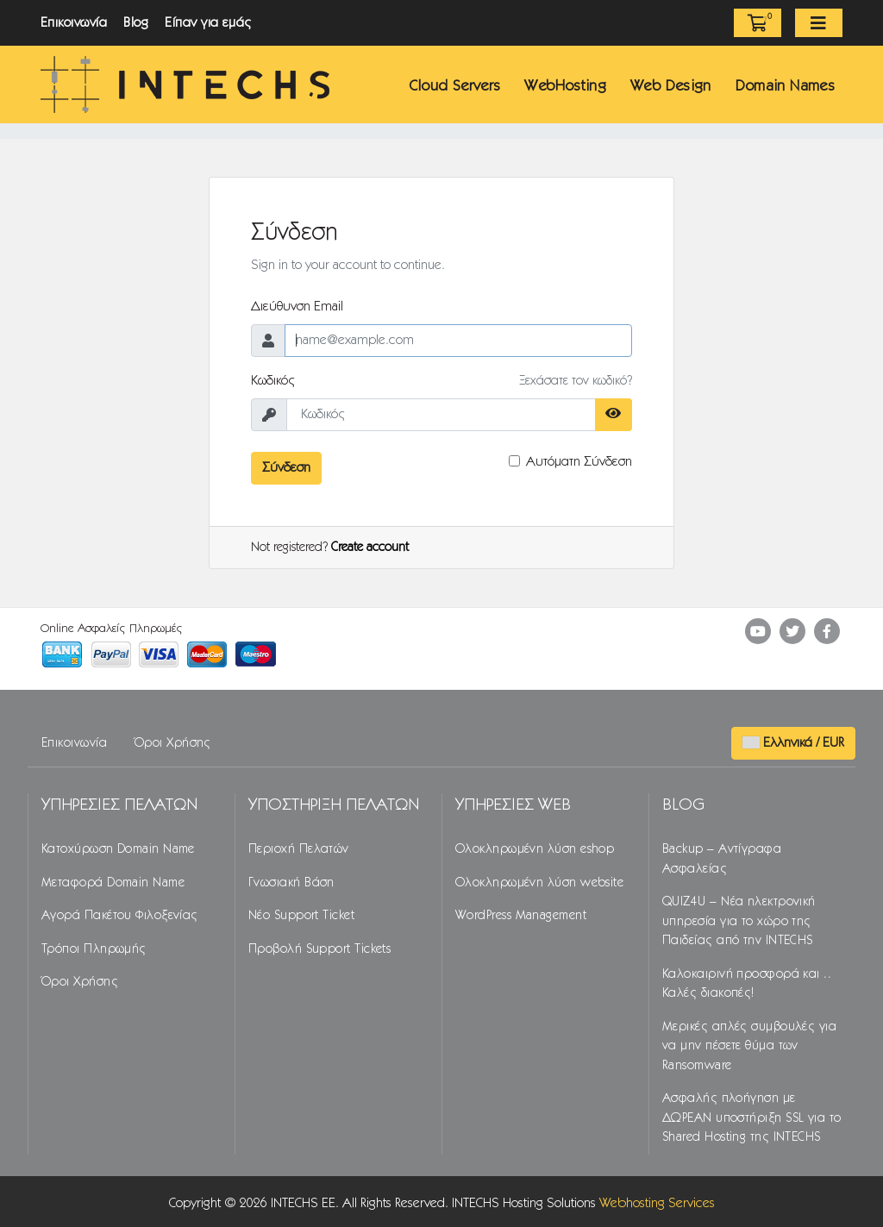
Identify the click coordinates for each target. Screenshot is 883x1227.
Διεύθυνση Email (297, 306)
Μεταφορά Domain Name (113, 883)
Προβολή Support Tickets (319, 949)
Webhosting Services (657, 1203)
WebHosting (565, 86)
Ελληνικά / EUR (793, 742)
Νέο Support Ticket (301, 916)
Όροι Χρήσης (173, 743)
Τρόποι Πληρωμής (94, 949)
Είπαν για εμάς (209, 22)
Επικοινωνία (74, 22)
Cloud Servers (455, 86)
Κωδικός (273, 380)
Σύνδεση (286, 467)
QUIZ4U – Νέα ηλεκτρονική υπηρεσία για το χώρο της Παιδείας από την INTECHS (739, 921)
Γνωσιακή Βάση (291, 883)
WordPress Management (520, 916)
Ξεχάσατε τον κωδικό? (575, 381)
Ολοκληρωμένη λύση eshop (534, 849)
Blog (135, 22)
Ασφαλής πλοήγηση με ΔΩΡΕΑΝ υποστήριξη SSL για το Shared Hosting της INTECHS (752, 1117)
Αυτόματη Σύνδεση (579, 461)
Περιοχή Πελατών (298, 849)
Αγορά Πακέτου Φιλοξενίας (119, 916)
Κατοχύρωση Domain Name (118, 849)
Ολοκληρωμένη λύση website (539, 883)
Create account (370, 548)
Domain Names (785, 86)
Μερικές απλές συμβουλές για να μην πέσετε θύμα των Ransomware (749, 1046)
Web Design (670, 86)
